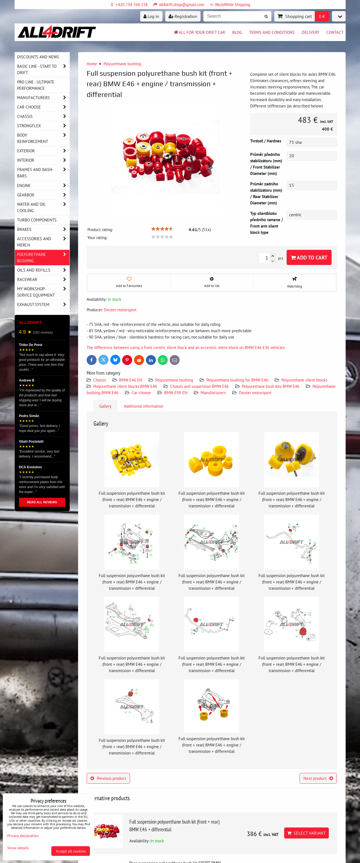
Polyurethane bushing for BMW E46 (237, 380)
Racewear (43, 279)
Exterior (43, 150)
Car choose (141, 392)
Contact (334, 32)
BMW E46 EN (130, 380)
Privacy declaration (23, 835)
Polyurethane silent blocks (304, 380)
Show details (18, 848)
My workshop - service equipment (43, 292)
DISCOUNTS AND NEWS (38, 56)
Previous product (108, 778)
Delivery (310, 32)
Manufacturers (213, 392)
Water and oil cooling (43, 207)
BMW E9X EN (175, 392)
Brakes (43, 229)
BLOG (237, 32)
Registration (183, 16)
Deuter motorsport (255, 392)
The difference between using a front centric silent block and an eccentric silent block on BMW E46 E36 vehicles (186, 347)
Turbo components (37, 220)
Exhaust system (43, 304)
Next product (318, 778)
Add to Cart (309, 257)
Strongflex (43, 125)
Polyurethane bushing (174, 380)
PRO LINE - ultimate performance (35, 85)
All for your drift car (199, 32)
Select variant (306, 833)
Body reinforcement (43, 138)
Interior (43, 160)
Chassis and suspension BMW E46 (199, 386)
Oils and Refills (43, 270)
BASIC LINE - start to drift (43, 69)
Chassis (99, 380)
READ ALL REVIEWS (42, 502)
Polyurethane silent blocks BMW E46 (125, 386)
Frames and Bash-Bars (43, 172)
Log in (151, 16)
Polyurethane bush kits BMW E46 (270, 386)
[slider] (162, 229)
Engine (43, 185)
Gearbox (43, 194)
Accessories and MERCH (43, 242)
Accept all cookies (71, 851)
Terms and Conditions (272, 32)
